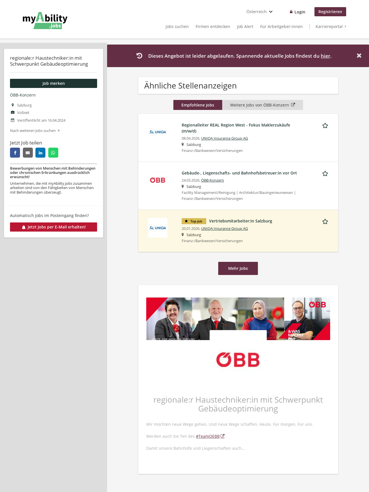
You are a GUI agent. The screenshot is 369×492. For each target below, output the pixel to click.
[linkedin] (40, 153)
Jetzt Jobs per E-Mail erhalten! (54, 227)
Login (299, 12)
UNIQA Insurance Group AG (224, 138)
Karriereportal (329, 26)
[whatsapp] (53, 153)
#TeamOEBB (208, 436)
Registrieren (330, 11)
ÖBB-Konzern (23, 95)
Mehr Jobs (238, 268)
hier (325, 56)
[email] (28, 153)
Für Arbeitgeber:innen (281, 26)
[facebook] (15, 153)
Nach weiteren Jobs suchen (33, 130)
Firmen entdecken (213, 26)
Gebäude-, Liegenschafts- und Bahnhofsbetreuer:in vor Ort (239, 173)
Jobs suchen (177, 26)
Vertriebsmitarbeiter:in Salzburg (240, 221)
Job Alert (245, 26)
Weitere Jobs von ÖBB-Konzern (262, 105)
